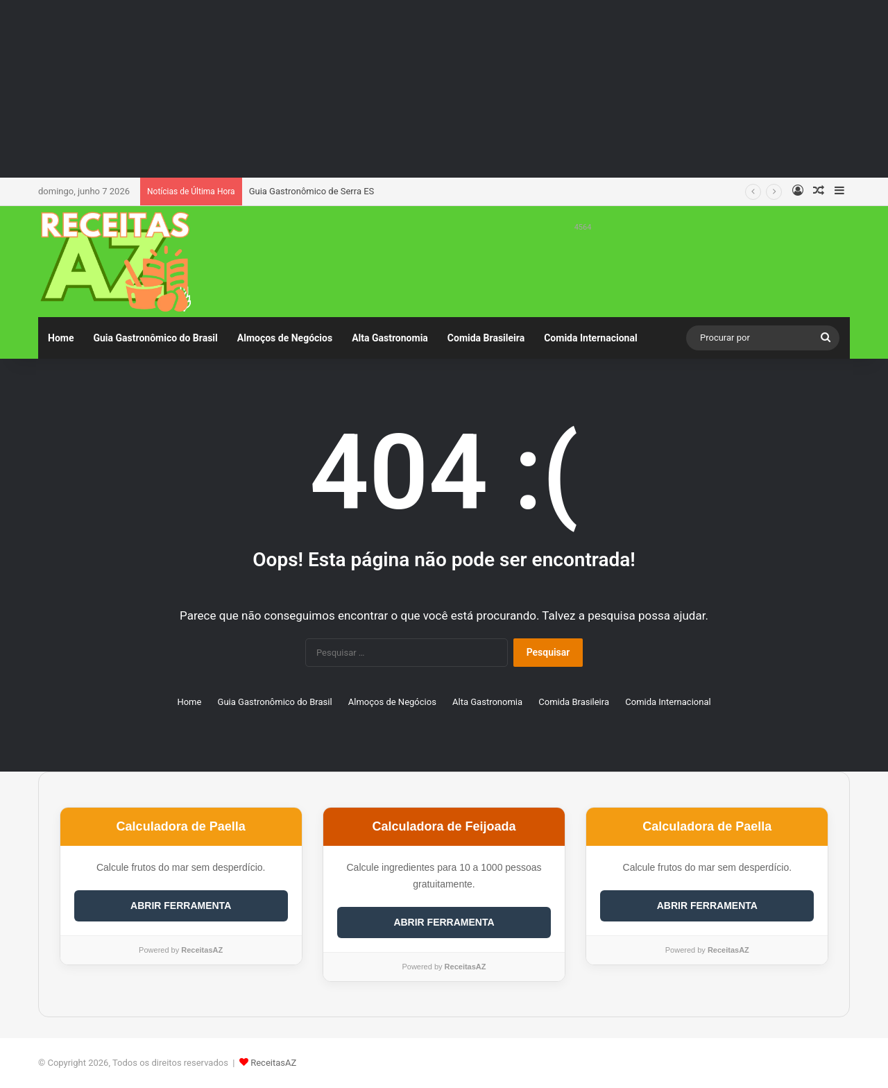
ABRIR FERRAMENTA (180, 905)
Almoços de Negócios (284, 337)
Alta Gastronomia (390, 337)
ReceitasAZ (273, 1062)
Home (61, 337)
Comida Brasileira (485, 337)
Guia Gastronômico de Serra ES (312, 191)
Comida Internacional (590, 337)
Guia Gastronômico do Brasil (155, 337)
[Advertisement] (444, 86)
